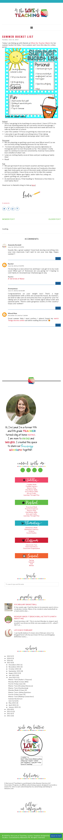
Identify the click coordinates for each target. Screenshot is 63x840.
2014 (9, 709)
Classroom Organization (31, 548)
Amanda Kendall (14, 245)
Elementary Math (31, 528)
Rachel (10, 264)
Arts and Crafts (31, 514)
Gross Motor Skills (31, 491)
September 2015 (15, 671)
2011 (9, 716)
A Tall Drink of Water (16, 279)
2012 (9, 713)
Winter (31, 565)
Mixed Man (12, 313)
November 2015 (15, 667)
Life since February (23, 630)
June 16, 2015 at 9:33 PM (16, 266)
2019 (9, 656)
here (33, 185)
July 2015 (12, 675)
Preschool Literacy (31, 509)
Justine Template (33, 835)
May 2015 (12, 703)
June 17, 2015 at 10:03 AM (16, 291)
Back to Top (56, 836)
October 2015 (14, 669)
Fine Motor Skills (31, 490)
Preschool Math (31, 507)
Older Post (55, 219)
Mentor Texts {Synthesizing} (18, 688)
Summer (31, 562)
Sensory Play (31, 488)
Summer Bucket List (15, 699)
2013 (9, 711)
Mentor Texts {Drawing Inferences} (20, 686)
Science (31, 531)
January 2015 (14, 707)
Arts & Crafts (31, 493)
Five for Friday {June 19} (16, 694)
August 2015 (13, 673)
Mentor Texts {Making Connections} (21, 696)
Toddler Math (31, 484)
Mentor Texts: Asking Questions (19, 692)
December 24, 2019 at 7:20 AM (18, 315)
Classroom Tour (31, 545)
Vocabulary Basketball (25, 604)
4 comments (6, 203)
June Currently (13, 701)
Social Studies (31, 533)
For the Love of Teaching (17, 835)
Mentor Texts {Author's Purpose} (20, 679)
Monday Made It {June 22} (17, 690)
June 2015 (12, 677)
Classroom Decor (31, 546)
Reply (58, 258)
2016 (9, 660)
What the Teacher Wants (40, 43)
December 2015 (15, 665)
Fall (31, 564)
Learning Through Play (31, 495)
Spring (31, 560)
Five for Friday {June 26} (16, 684)
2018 (9, 658)
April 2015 (13, 705)
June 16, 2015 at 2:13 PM (16, 247)
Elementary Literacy (31, 529)
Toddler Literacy (31, 486)
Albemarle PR (25, 837)
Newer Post (8, 219)
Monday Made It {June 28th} (18, 682)
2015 (9, 662)
